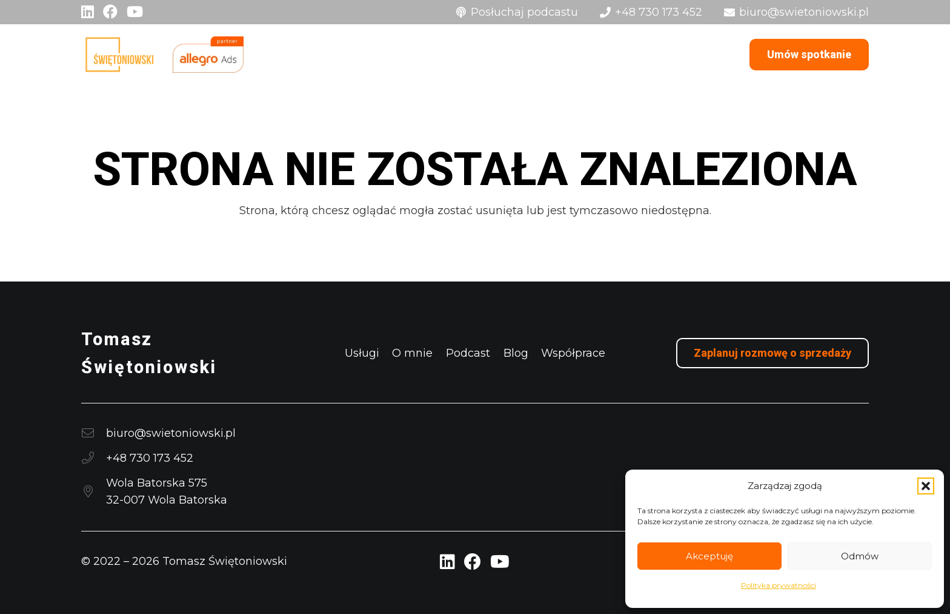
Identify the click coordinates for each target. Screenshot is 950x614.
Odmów (860, 556)
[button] (926, 486)
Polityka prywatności (778, 585)
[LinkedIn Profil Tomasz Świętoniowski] (447, 561)
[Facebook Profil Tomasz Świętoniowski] (472, 561)
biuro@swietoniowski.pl (171, 433)
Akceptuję (709, 556)
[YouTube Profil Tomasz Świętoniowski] (500, 561)
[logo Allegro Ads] (208, 54)
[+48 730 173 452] (93, 458)
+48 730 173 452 (149, 458)
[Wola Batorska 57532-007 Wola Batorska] (93, 491)
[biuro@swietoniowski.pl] (93, 433)
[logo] (119, 54)
